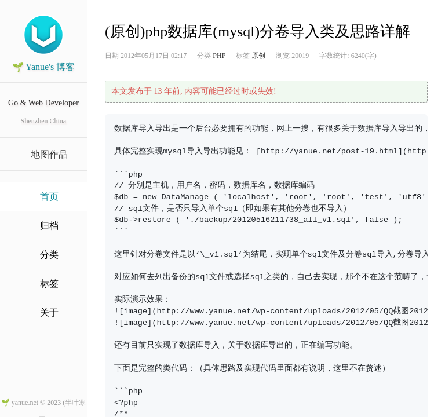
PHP (219, 56)
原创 (258, 56)
